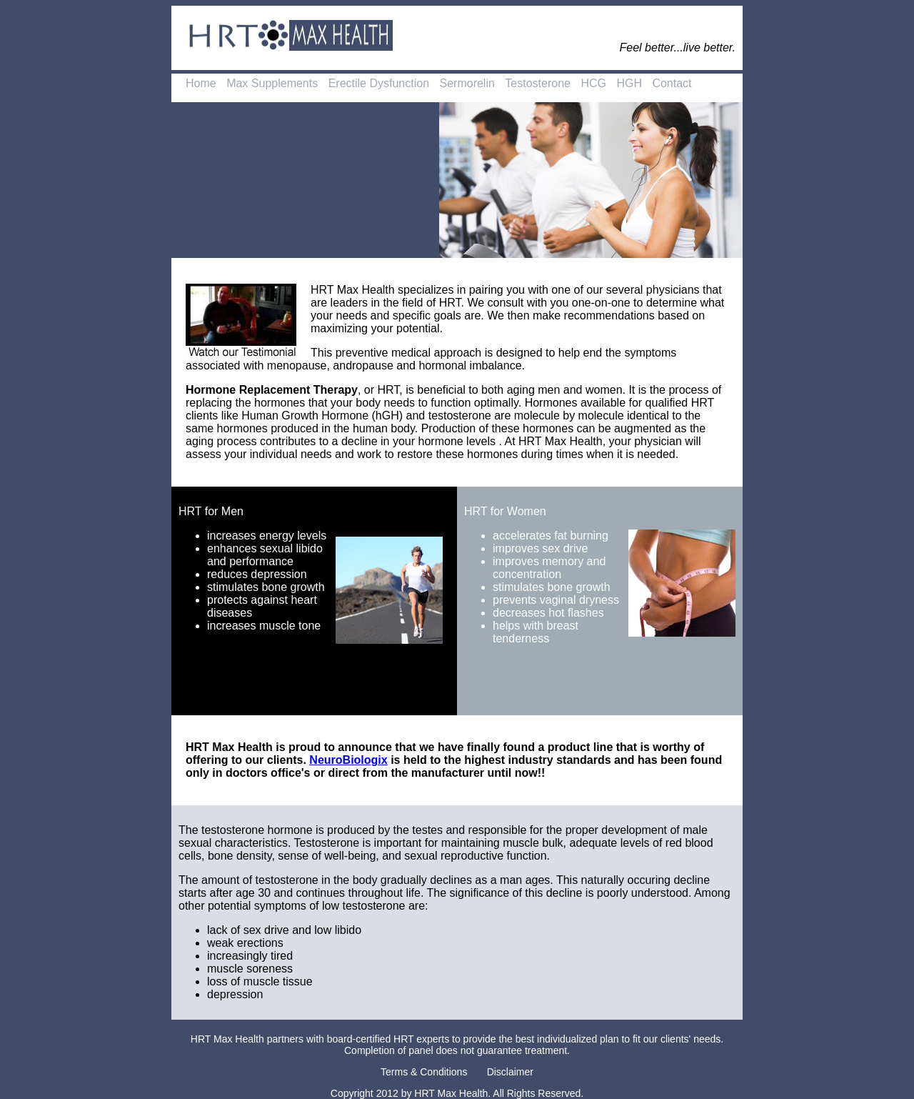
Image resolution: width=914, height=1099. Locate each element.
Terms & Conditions (424, 1072)
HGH (629, 83)
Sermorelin (467, 83)
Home (201, 83)
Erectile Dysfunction (378, 83)
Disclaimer (510, 1072)
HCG (593, 83)
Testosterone (538, 83)
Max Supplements (272, 83)
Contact (671, 83)
